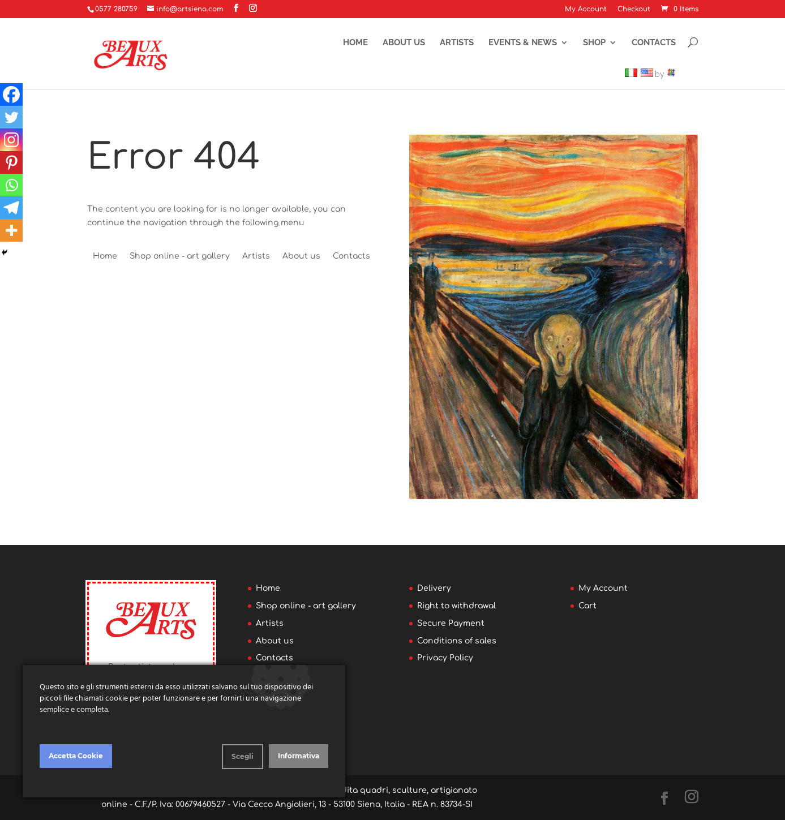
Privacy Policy (445, 658)
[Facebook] (11, 94)
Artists (457, 42)
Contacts (654, 42)
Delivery (434, 588)
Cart (587, 606)
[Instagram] (11, 139)
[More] (11, 230)
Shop (594, 42)
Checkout (633, 9)
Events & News (522, 42)
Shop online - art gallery (180, 256)
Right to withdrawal (456, 606)
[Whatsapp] (11, 185)
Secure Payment (450, 623)
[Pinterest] (11, 162)
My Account (586, 9)
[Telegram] (11, 207)
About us (404, 42)
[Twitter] (11, 117)
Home (355, 42)
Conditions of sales (456, 641)
